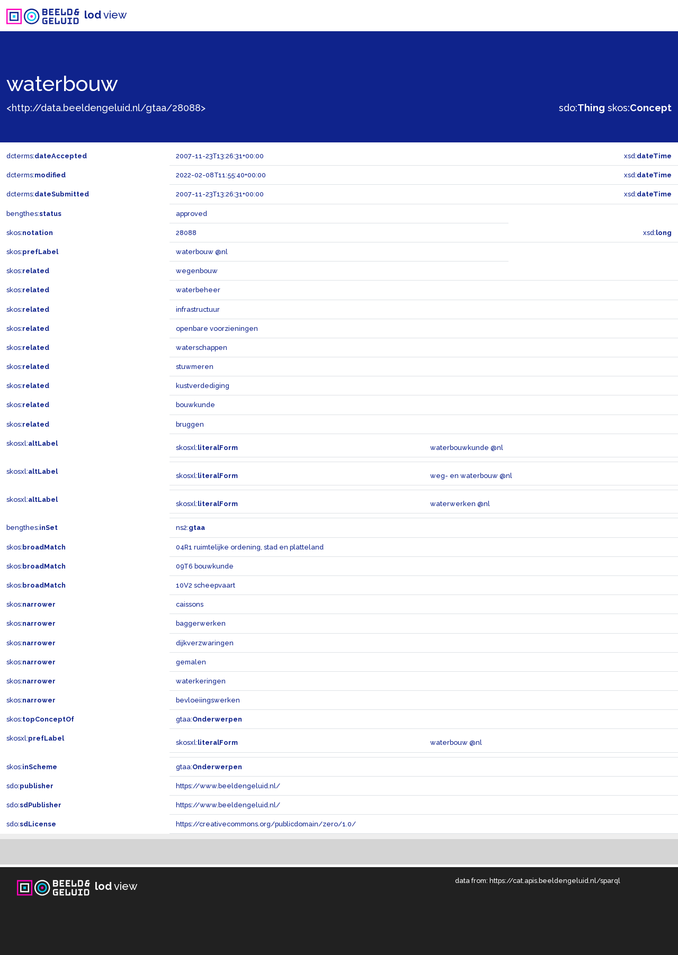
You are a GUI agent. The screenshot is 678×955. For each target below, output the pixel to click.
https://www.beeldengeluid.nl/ (228, 786)
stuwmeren (194, 367)
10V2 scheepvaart (205, 585)
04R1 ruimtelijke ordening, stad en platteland (250, 547)
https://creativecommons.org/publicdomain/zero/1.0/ (266, 824)
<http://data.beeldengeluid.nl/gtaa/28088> (106, 107)
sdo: (582, 107)
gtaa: (209, 719)
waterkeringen (201, 681)
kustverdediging (202, 386)
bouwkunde (195, 405)
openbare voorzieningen (217, 328)
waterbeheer (198, 290)
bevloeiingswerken (208, 700)
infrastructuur (198, 309)
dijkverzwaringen (205, 643)
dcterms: (46, 156)
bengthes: (33, 214)
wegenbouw (197, 271)
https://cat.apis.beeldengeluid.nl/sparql (554, 881)
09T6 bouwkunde (205, 566)
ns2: (190, 527)
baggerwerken (201, 623)
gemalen (191, 662)
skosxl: (32, 443)
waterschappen (201, 348)
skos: (640, 107)
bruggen (190, 424)
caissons (189, 604)
